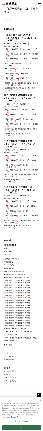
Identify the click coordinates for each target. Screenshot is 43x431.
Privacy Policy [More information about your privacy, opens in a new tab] (16, 417)
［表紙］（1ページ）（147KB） (16, 43)
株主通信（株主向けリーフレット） (16, 328)
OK (21, 428)
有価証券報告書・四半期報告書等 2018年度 (17, 292)
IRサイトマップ (9, 378)
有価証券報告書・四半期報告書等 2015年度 (17, 300)
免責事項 (7, 374)
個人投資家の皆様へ (11, 245)
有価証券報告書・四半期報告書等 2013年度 (17, 305)
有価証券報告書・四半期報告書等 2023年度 (17, 280)
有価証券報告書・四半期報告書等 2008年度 (17, 317)
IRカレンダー (8, 353)
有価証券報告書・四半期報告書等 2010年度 (17, 313)
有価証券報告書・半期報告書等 (14, 274)
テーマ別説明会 (9, 265)
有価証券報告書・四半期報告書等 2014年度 (17, 302)
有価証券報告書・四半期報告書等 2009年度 (17, 315)
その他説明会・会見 (11, 334)
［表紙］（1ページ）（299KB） (16, 150)
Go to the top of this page (39, 395)
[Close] (40, 400)
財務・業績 (8, 251)
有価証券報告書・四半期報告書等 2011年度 (17, 310)
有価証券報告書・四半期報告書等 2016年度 (17, 297)
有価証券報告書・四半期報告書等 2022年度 (17, 282)
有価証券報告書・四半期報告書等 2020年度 (17, 287)
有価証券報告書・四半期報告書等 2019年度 (17, 290)
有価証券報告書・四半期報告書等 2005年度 (17, 325)
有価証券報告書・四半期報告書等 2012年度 (17, 307)
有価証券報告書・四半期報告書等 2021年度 (17, 285)
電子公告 (7, 368)
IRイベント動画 (9, 356)
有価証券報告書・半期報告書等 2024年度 (17, 277)
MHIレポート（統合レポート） (14, 271)
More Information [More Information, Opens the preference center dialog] (21, 422)
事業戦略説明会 (9, 268)
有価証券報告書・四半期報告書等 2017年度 (17, 295)
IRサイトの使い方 (10, 381)
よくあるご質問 (9, 371)
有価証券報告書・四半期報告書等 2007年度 (17, 320)
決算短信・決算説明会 (11, 259)
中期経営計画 (8, 262)
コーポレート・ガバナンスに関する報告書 (18, 331)
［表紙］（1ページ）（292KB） (16, 195)
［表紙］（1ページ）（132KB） (16, 104)
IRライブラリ (8, 255)
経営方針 (7, 248)
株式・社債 (8, 345)
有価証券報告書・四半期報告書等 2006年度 (17, 323)
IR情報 (7, 240)
